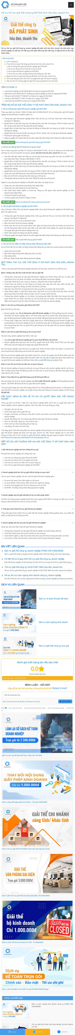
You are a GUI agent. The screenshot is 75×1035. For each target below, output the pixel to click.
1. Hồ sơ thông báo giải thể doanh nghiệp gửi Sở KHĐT (27, 66)
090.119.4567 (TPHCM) (29, 438)
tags (4, 708)
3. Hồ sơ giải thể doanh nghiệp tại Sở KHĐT (23, 71)
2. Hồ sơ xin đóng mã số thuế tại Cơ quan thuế (24, 69)
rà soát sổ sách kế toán (57, 598)
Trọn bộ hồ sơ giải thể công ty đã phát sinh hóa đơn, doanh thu (30, 64)
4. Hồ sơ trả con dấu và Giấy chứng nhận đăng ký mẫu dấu (29, 74)
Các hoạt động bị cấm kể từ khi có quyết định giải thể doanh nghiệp (32, 79)
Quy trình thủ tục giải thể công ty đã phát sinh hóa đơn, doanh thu (31, 76)
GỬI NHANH (65, 701)
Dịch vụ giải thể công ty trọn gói (54, 646)
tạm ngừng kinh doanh (57, 622)
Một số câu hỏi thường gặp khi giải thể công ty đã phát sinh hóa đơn (32, 81)
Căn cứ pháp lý (12, 62)
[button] (16, 678)
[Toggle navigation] (71, 5)
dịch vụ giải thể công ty (43, 360)
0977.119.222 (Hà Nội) (9, 438)
